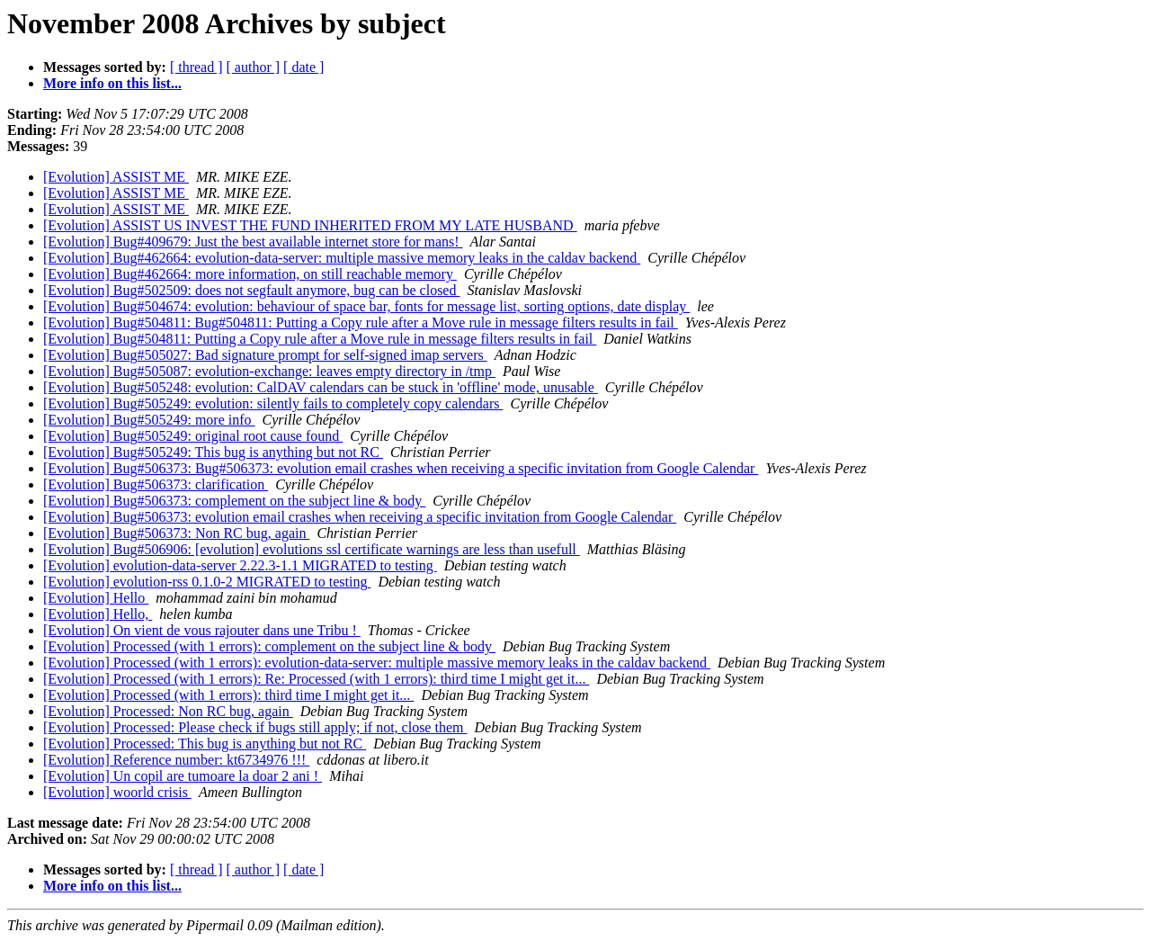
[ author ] (254, 67)
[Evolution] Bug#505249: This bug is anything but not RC (213, 452)
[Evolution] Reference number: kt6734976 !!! (176, 759)
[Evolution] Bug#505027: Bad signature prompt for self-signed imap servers (265, 355)
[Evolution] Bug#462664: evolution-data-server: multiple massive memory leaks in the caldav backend (341, 257)
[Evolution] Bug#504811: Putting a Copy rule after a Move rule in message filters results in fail (319, 338)
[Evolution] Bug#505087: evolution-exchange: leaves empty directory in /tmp (269, 371)
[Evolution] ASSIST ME (116, 176)
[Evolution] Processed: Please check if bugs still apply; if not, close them (255, 727)
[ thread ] (196, 67)
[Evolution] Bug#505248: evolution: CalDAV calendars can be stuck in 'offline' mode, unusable (320, 387)
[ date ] (303, 67)
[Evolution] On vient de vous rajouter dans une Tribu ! (202, 630)
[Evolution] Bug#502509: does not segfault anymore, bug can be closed (251, 290)
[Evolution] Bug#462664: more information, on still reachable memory (250, 274)
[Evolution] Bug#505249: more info (149, 419)
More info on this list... (112, 83)
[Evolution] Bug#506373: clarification (155, 484)
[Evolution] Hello (95, 597)
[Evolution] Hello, (97, 614)
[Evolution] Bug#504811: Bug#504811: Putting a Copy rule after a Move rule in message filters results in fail (360, 322)
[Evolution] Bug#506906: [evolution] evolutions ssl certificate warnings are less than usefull (311, 549)
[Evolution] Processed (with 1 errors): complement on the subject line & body (269, 646)
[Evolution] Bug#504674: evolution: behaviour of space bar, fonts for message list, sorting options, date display (366, 306)
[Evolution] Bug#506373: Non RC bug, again (176, 533)
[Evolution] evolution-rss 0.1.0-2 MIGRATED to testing (206, 581)
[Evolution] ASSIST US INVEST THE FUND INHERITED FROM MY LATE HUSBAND (310, 225)
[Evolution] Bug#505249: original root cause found (193, 436)
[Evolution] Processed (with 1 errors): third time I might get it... (228, 695)
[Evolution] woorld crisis (117, 792)
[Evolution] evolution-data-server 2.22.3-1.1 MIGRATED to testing (240, 565)
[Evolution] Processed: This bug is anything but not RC (204, 743)
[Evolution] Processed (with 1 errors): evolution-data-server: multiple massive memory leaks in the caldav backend (376, 662)
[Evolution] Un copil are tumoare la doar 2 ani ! (182, 776)
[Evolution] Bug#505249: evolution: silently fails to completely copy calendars (273, 403)
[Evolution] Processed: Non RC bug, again (168, 711)
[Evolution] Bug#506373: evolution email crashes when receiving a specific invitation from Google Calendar (359, 516)
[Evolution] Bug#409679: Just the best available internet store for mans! (253, 241)
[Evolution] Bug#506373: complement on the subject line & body (234, 500)
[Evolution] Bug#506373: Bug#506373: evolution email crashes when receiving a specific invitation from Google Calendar (400, 468)
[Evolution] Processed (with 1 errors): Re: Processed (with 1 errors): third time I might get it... (316, 678)
